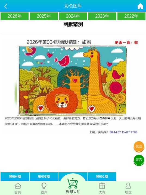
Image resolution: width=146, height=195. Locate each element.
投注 (139, 146)
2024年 (73, 16)
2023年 (102, 16)
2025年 (44, 16)
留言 (139, 160)
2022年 (132, 16)
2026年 (15, 16)
